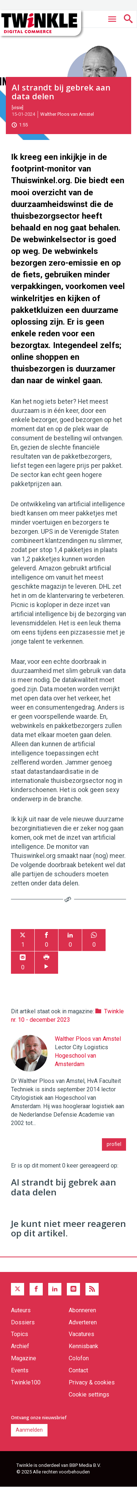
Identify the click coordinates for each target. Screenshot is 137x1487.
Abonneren (82, 1310)
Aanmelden (29, 1430)
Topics (19, 1334)
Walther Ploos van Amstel (67, 114)
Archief (20, 1346)
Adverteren (83, 1322)
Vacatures (81, 1334)
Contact (78, 1370)
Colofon (79, 1358)
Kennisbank (83, 1346)
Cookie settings (89, 1394)
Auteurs (21, 1310)
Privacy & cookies (92, 1382)
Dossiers (23, 1322)
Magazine (23, 1358)
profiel (114, 1144)
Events (19, 1370)
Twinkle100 (26, 1382)
